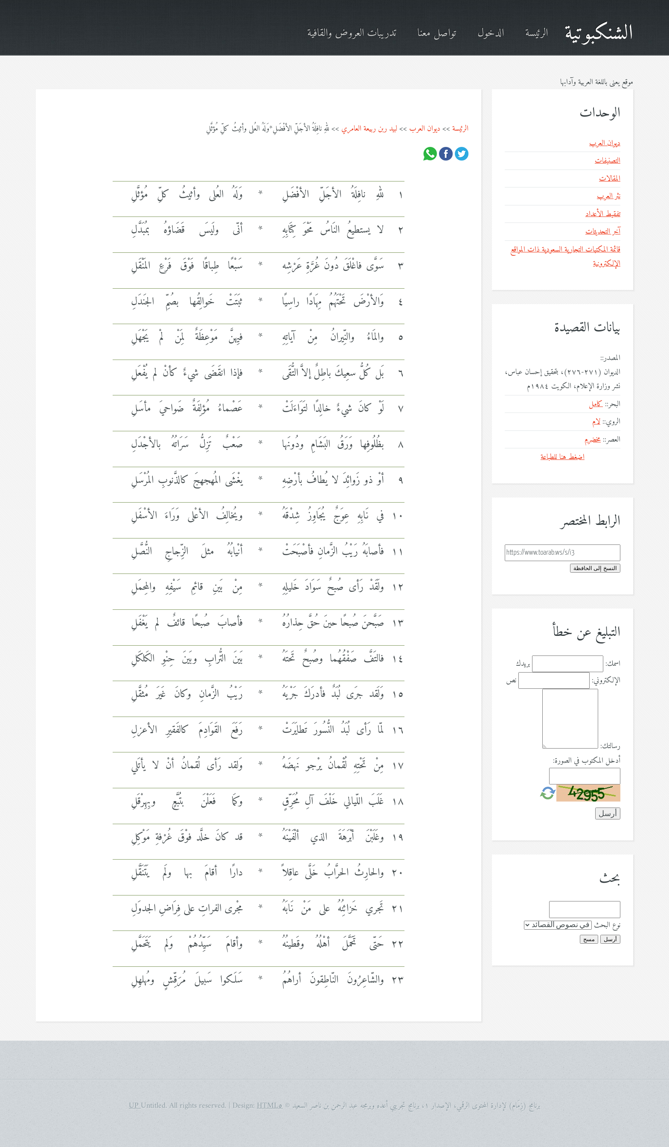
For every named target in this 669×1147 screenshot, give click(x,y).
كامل (596, 404)
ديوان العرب (424, 128)
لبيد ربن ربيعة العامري (369, 128)
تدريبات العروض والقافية (351, 33)
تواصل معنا (436, 33)
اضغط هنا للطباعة (563, 457)
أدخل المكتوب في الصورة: (586, 760)
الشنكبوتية (598, 33)
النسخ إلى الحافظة (595, 568)
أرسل (610, 939)
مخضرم (593, 439)
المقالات (609, 178)
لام (596, 421)
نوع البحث (607, 925)
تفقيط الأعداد (602, 214)
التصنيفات (607, 160)
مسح (589, 939)
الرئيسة (536, 33)
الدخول (490, 33)
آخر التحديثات (602, 231)
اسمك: (612, 663)
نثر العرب (608, 196)
